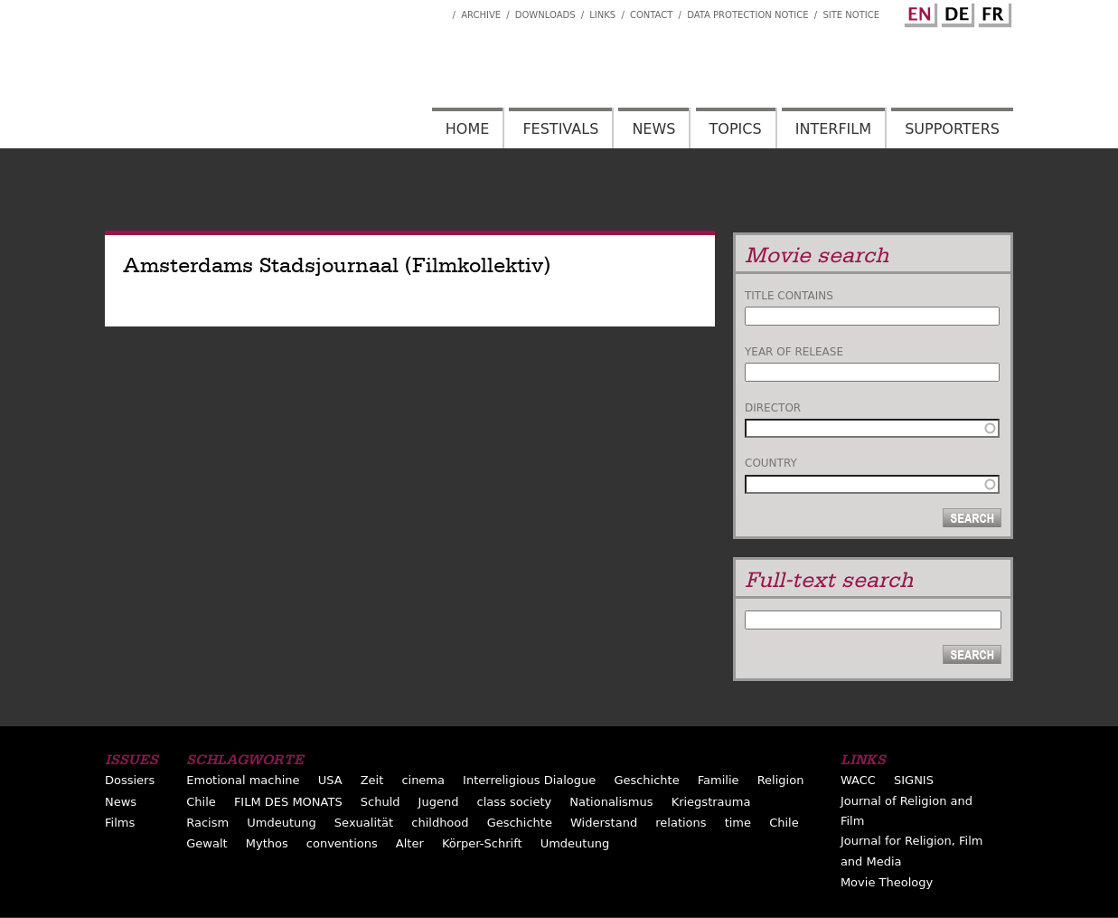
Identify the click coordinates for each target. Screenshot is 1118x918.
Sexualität (363, 822)
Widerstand (603, 822)
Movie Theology (887, 882)
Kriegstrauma (711, 802)
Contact (651, 15)
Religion (780, 780)
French (992, 12)
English (918, 12)
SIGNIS (914, 780)
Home (468, 128)
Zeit (372, 780)
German (955, 12)
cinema (423, 780)
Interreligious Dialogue (529, 780)
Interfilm (833, 128)
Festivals (560, 128)
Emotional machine (242, 780)
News (653, 128)
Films (120, 822)
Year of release (794, 351)
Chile (201, 802)
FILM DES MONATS (288, 802)
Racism (207, 822)
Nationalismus (611, 802)
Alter (410, 843)
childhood (439, 822)
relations (680, 822)
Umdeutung (281, 822)
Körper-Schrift (482, 843)
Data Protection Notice (748, 15)
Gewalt (206, 843)
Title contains (789, 295)
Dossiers (130, 780)
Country (771, 463)
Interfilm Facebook (438, 10)
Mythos (267, 843)
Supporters (952, 128)
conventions (342, 843)
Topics (735, 128)
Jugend (438, 802)
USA (330, 780)
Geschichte (646, 780)
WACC (858, 780)
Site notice (850, 15)
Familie (718, 780)
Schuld (380, 802)
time (738, 822)
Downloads (545, 15)
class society (514, 802)
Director (773, 408)
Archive (481, 15)
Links (602, 15)
